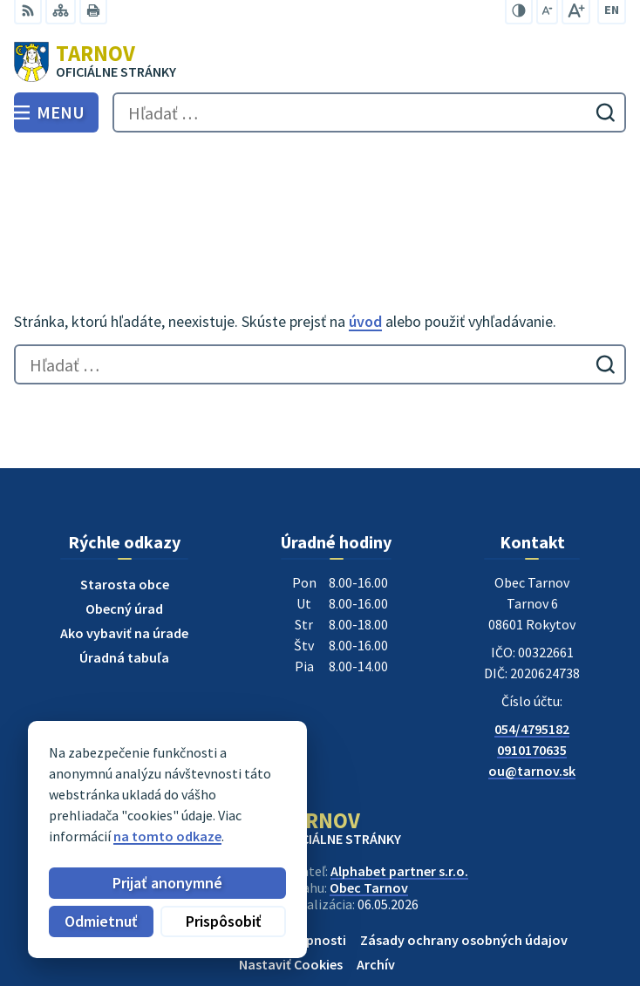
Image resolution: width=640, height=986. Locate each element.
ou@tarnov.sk (531, 692)
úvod (365, 242)
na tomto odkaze (167, 836)
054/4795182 (531, 650)
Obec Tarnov (369, 809)
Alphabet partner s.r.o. (399, 792)
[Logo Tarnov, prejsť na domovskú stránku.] (320, 62)
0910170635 (532, 671)
